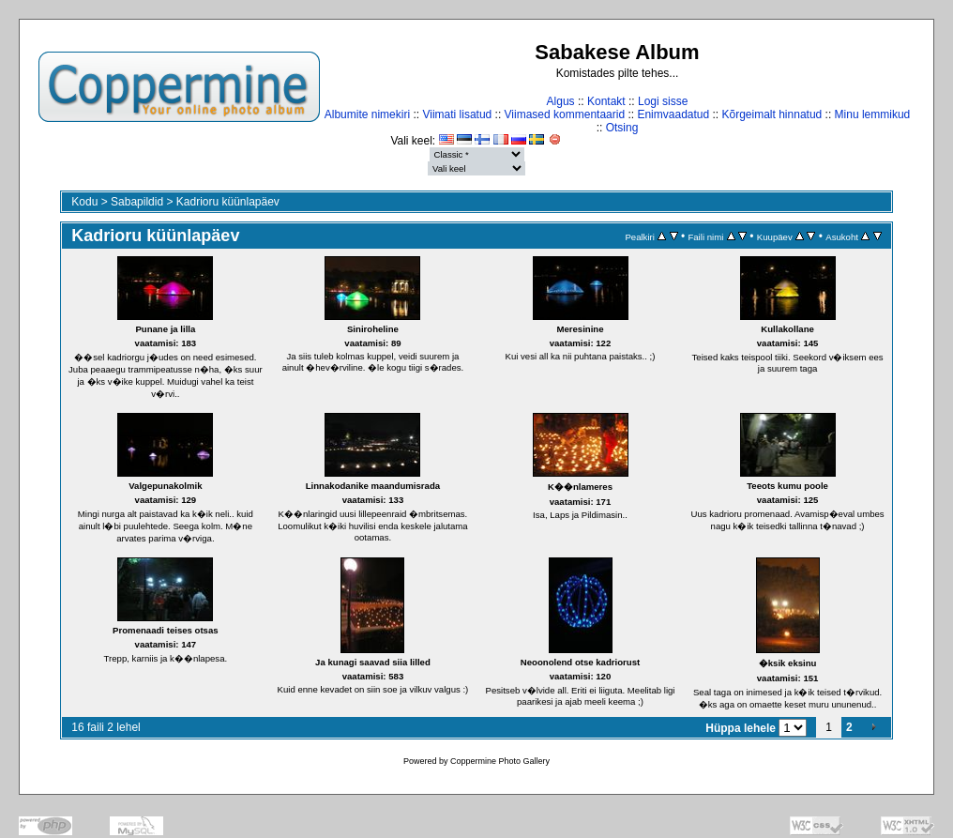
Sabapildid (137, 201)
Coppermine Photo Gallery (500, 761)
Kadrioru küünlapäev (228, 201)
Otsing (622, 127)
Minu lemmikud (873, 114)
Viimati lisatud (457, 114)
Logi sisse (663, 101)
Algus (561, 101)
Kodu (84, 201)
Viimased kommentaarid (565, 114)
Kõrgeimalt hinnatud (772, 114)
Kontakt (606, 101)
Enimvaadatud (673, 114)
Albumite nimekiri (367, 114)
